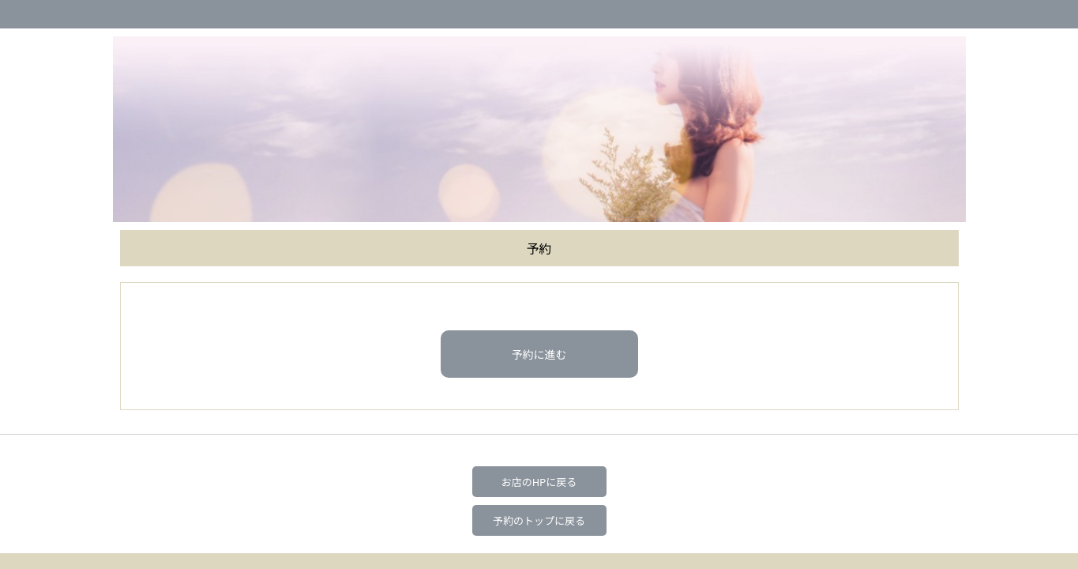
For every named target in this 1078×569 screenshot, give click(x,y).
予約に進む (539, 354)
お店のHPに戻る (539, 481)
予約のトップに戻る (539, 520)
